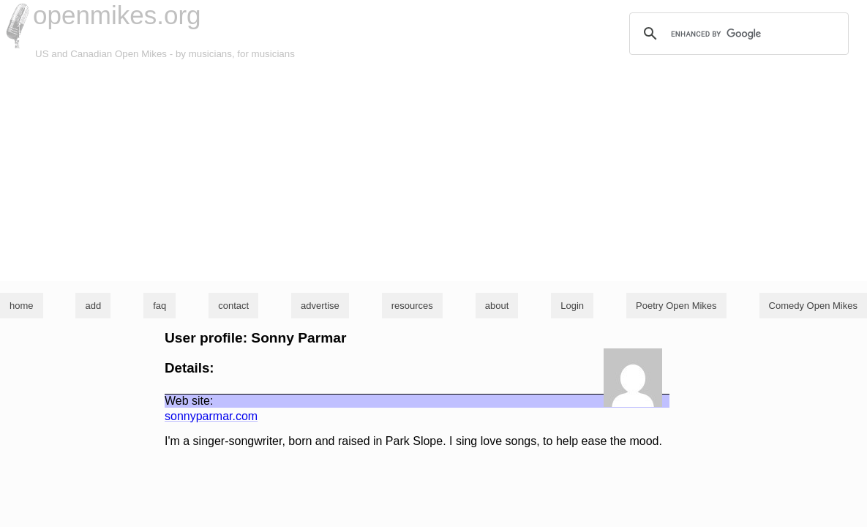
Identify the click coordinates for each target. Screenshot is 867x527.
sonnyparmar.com (211, 416)
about (497, 305)
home (22, 305)
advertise (320, 305)
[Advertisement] (433, 171)
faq (159, 305)
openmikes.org (117, 15)
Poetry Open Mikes (676, 305)
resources (412, 305)
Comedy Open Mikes (813, 305)
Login (572, 305)
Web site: (189, 401)
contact (233, 305)
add (93, 305)
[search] (737, 33)
